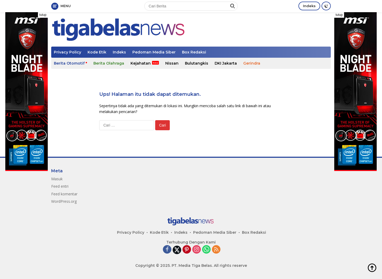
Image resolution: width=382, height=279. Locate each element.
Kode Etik (97, 52)
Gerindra (251, 63)
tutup (42, 15)
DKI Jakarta (226, 63)
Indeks (309, 6)
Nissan (172, 63)
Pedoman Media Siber (154, 52)
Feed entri (59, 186)
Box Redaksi (194, 52)
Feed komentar (64, 193)
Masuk (57, 178)
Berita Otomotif (69, 63)
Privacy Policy (67, 52)
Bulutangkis (196, 63)
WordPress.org (64, 201)
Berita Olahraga (108, 63)
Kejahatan (141, 63)
